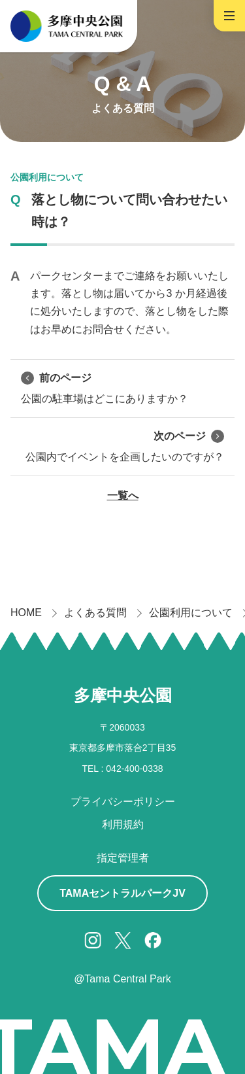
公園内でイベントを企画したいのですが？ (124, 445)
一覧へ (123, 495)
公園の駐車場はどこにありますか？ (104, 387)
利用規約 (123, 824)
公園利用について (47, 177)
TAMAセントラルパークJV (122, 893)
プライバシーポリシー (123, 801)
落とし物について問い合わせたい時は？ (129, 210)
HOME (26, 612)
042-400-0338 (134, 768)
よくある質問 (95, 612)
